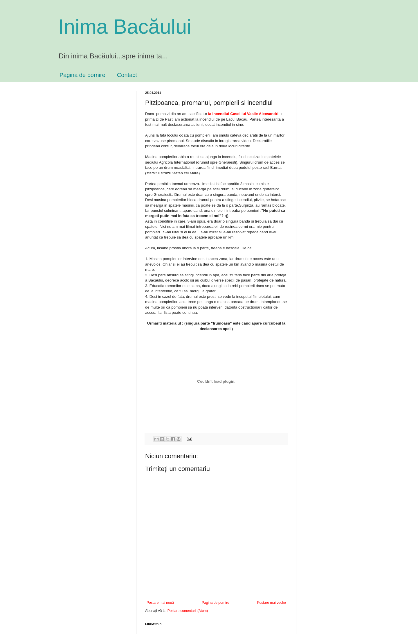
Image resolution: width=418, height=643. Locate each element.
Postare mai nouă (160, 603)
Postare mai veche (271, 603)
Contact (127, 75)
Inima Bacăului (124, 26)
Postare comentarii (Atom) (187, 611)
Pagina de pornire (82, 75)
